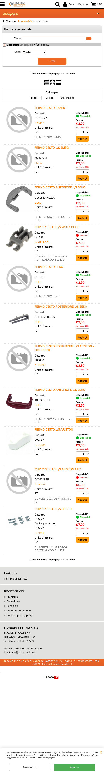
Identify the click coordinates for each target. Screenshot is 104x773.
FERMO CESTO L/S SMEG (52, 147)
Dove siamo (13, 601)
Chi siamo (12, 596)
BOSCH (39, 533)
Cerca (17, 38)
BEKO (38, 202)
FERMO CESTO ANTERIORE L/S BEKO (60, 187)
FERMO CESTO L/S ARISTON (54, 429)
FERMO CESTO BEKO (49, 267)
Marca (17, 51)
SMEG (38, 162)
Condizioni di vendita (19, 610)
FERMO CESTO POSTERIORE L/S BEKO (61, 306)
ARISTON (40, 365)
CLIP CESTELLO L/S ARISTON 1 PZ (58, 469)
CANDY (39, 123)
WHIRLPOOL (42, 242)
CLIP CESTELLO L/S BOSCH (53, 509)
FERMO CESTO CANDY (50, 108)
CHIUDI (101, 752)
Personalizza (29, 767)
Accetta (74, 767)
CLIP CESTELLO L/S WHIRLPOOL (57, 227)
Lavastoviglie (10, 13)
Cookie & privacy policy (20, 615)
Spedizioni (12, 605)
